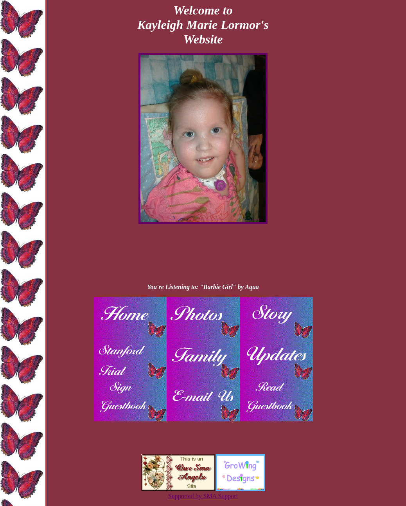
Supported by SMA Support (203, 496)
